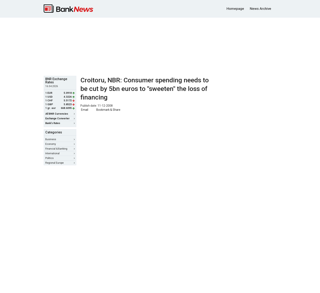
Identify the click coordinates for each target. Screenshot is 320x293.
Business (60, 139)
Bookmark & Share (108, 109)
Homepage (235, 9)
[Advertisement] (160, 46)
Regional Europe (60, 162)
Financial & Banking (60, 148)
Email (84, 109)
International (60, 153)
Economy (60, 144)
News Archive (260, 9)
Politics (60, 158)
